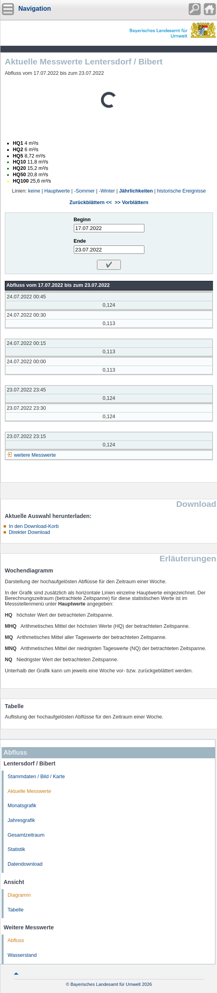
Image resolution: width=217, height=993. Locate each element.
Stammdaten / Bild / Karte (36, 776)
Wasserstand (22, 955)
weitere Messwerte (35, 455)
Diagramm (19, 895)
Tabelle (16, 910)
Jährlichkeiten (136, 191)
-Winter (107, 191)
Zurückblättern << (90, 202)
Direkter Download (29, 532)
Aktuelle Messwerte (29, 791)
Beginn (82, 219)
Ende (80, 241)
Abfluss (16, 940)
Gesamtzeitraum (26, 835)
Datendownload (25, 864)
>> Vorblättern (131, 202)
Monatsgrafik (22, 805)
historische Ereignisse (181, 191)
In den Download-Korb (34, 526)
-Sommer (84, 191)
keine (34, 191)
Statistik (16, 849)
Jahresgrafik (21, 820)
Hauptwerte (57, 191)
